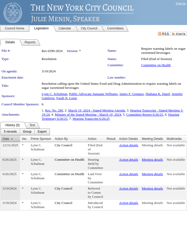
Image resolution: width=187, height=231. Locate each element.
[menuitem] (10, 132)
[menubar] (25, 132)
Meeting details (152, 145)
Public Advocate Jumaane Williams (93, 94)
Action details (128, 145)
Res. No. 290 (54, 110)
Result (111, 139)
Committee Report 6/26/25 (144, 114)
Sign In (181, 3)
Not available (176, 145)
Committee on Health (156, 65)
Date (6, 139)
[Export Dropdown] (42, 132)
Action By (61, 139)
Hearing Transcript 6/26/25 (91, 119)
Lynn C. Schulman (54, 94)
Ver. (24, 139)
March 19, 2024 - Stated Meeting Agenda (96, 110)
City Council (64, 145)
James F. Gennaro (131, 94)
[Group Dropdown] (27, 132)
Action (92, 139)
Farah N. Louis (66, 98)
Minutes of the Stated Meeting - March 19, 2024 (88, 114)
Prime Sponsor (41, 139)
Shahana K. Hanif (158, 94)
